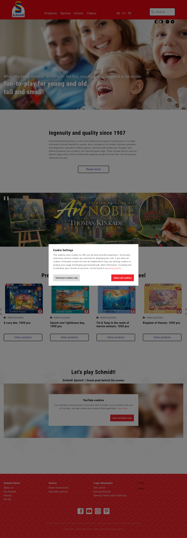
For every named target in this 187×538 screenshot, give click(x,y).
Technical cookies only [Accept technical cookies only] (66, 278)
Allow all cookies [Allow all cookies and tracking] (123, 278)
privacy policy (114, 268)
